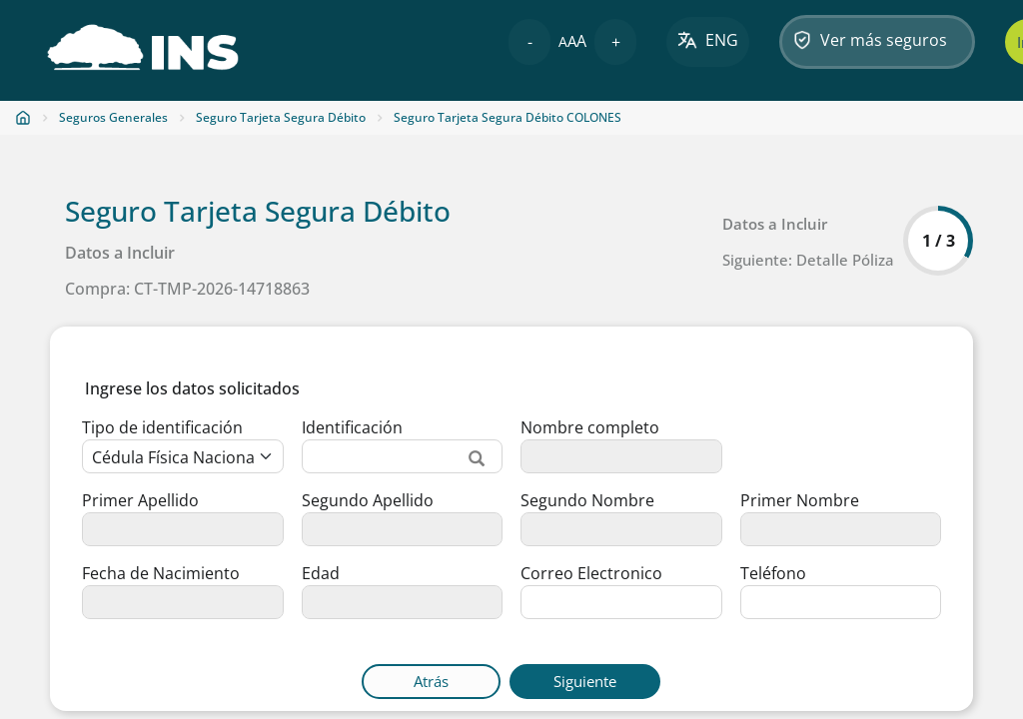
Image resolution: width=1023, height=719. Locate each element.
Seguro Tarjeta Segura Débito (281, 117)
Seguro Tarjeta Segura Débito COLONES (507, 117)
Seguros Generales (113, 117)
